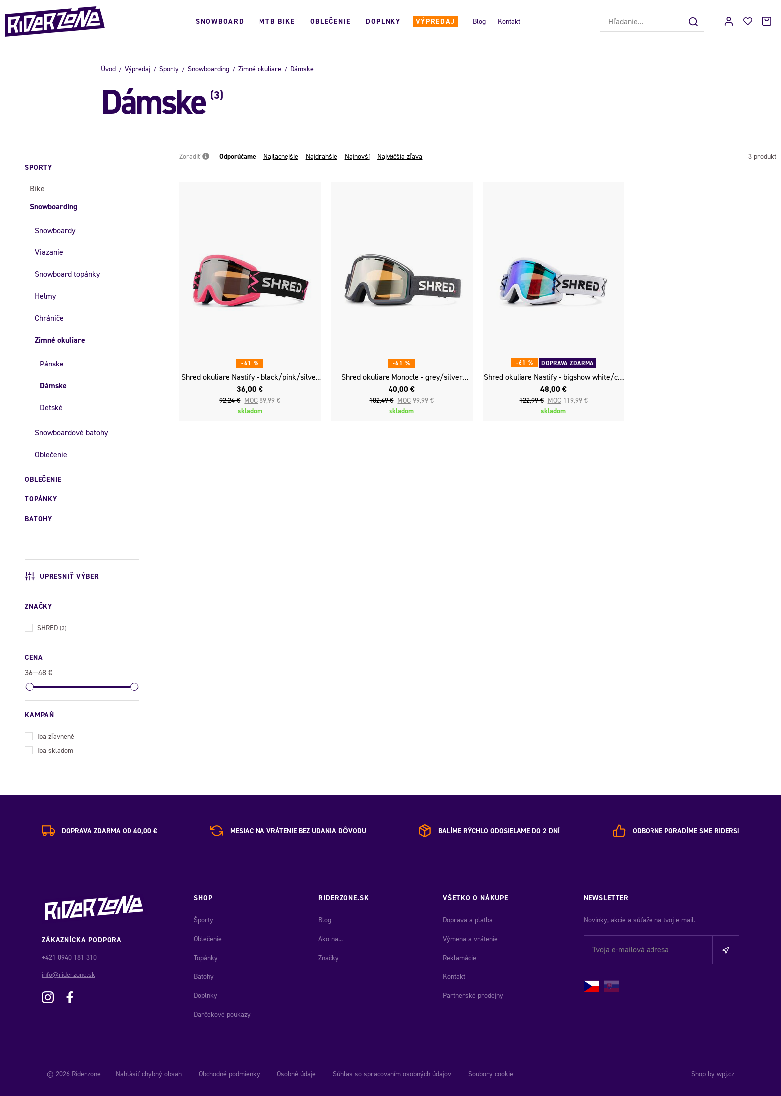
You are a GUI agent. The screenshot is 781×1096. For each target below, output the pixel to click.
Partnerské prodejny (473, 995)
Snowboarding (208, 69)
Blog (479, 21)
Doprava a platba (468, 920)
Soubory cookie (490, 1074)
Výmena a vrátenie (470, 939)
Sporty (169, 69)
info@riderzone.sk (68, 974)
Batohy (204, 976)
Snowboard (220, 21)
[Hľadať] (694, 21)
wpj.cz (725, 1074)
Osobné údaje (296, 1074)
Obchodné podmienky (229, 1074)
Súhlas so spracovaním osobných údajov (392, 1074)
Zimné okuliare (259, 69)
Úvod (108, 69)
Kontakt (509, 21)
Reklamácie (459, 958)
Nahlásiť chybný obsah (149, 1074)
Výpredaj (435, 21)
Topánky (206, 958)
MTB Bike (277, 21)
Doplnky (383, 21)
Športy (203, 920)
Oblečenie (330, 21)
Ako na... (330, 939)
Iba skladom (49, 749)
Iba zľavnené (49, 735)
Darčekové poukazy (222, 1014)
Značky (328, 958)
